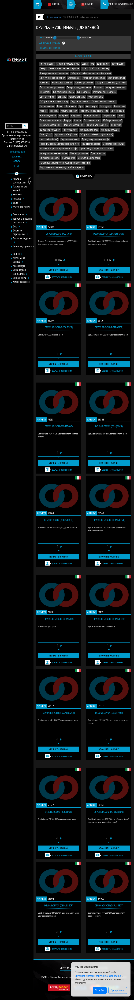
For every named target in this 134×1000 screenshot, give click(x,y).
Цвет (84, 68)
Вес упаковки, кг (92, 120)
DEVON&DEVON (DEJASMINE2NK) (109, 520)
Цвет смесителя (47, 97)
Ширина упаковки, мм (97, 125)
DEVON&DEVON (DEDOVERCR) (58, 520)
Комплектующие (48, 116)
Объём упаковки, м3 (112, 120)
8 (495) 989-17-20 (21, 142)
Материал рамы (92, 116)
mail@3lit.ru (20, 146)
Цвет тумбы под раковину (52, 78)
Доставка (16, 157)
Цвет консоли (117, 111)
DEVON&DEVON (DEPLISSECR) (58, 905)
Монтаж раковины (79, 153)
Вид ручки (116, 125)
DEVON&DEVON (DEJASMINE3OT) (109, 619)
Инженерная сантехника (20, 272)
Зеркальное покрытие (113, 144)
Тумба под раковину (99, 68)
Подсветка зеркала (80, 101)
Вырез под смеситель (50, 120)
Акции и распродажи (19, 181)
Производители (17, 152)
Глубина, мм (118, 64)
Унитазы (18, 194)
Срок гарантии (98, 153)
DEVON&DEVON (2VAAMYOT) (59, 426)
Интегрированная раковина (53, 153)
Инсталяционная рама (89, 158)
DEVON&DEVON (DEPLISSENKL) (109, 811)
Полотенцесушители (23, 248)
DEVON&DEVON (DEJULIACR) (58, 811)
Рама (59, 106)
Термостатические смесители (22, 221)
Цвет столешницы (116, 78)
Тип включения (47, 106)
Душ (16, 227)
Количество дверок (91, 144)
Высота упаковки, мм (50, 125)
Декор (43, 68)
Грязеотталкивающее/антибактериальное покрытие (65, 163)
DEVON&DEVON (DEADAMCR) (109, 327)
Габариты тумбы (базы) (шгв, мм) (96, 134)
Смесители (20, 214)
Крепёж (43, 111)
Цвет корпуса (68, 158)
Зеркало (62, 97)
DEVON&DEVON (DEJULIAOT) (109, 712)
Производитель (53, 17)
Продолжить (118, 990)
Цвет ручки (105, 106)
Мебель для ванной (19, 260)
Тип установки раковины (52, 87)
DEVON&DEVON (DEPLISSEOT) (109, 905)
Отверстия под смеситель (79, 87)
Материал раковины (115, 87)
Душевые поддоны (22, 240)
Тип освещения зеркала (104, 101)
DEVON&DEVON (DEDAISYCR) (59, 327)
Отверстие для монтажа (104, 92)
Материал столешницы (94, 78)
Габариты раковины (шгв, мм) (111, 83)
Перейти (99, 990)
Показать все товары (49, 48)
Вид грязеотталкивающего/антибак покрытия (62, 167)
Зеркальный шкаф (70, 139)
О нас (17, 166)
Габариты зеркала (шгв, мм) (54, 101)
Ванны (17, 254)
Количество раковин (62, 83)
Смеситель (45, 92)
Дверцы (67, 120)
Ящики (77, 120)
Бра (81, 106)
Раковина (44, 83)
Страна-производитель (68, 64)
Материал (63, 116)
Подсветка (76, 116)
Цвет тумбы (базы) (49, 139)
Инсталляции (21, 278)
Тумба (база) (46, 134)
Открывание (109, 116)
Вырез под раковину (50, 130)
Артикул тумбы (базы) (66, 134)
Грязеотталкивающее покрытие (64, 68)
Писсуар (18, 199)
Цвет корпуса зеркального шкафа (96, 148)
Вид (92, 64)
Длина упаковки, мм (74, 125)
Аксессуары (20, 266)
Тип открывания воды (63, 92)
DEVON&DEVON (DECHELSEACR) (108, 233)
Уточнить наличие (58, 270)
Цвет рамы (70, 106)
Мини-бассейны (21, 282)
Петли (121, 116)
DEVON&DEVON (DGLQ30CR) (109, 426)
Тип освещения (70, 130)
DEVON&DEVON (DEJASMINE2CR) (59, 712)
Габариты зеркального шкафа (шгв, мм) (59, 144)
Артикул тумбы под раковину (54, 73)
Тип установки (47, 64)
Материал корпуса (89, 130)
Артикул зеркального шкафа (95, 139)
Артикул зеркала (77, 97)
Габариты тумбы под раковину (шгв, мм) (91, 73)
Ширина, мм (103, 64)
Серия (85, 64)
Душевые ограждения (20, 233)
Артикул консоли (69, 111)
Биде (17, 203)
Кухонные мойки (21, 209)
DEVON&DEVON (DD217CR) (59, 233)
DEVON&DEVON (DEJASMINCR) (58, 619)
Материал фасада (110, 130)
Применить (84, 176)
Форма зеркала (95, 97)
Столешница (74, 78)
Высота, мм (119, 106)
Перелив (98, 87)
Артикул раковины (84, 83)
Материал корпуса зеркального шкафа (58, 148)
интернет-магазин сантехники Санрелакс (98, 976)
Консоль (54, 111)
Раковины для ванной (20, 189)
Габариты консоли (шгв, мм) (94, 111)
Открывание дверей (49, 158)
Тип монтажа (83, 92)
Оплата (16, 161)
